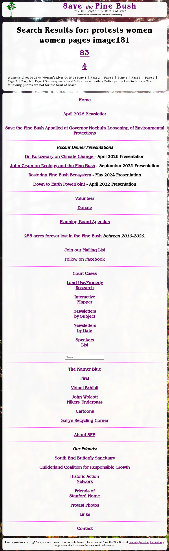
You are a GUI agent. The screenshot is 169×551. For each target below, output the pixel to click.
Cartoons (85, 411)
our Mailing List (89, 250)
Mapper (84, 302)
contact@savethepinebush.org (146, 542)
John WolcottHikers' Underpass (84, 400)
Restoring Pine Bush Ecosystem (59, 175)
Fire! (84, 378)
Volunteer (84, 198)
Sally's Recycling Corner (84, 420)
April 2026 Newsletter (84, 114)
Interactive (84, 297)
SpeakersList (84, 342)
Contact (84, 528)
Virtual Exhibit (84, 387)
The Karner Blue (84, 369)
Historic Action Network (84, 479)
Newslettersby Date (84, 328)
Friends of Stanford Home (84, 493)
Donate (84, 207)
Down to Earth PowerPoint (59, 184)
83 (85, 52)
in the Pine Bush (76, 236)
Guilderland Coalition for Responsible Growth (84, 467)
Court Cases (85, 273)
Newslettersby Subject (84, 314)
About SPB (84, 434)
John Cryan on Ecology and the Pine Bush (52, 165)
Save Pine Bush (100, 6)
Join (68, 250)
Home (85, 99)
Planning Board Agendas (85, 221)
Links (84, 514)
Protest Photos (84, 505)
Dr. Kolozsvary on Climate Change (60, 156)
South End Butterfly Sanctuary (85, 458)
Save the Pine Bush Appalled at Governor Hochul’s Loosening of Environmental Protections (84, 131)
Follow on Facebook (84, 259)
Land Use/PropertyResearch (85, 285)
